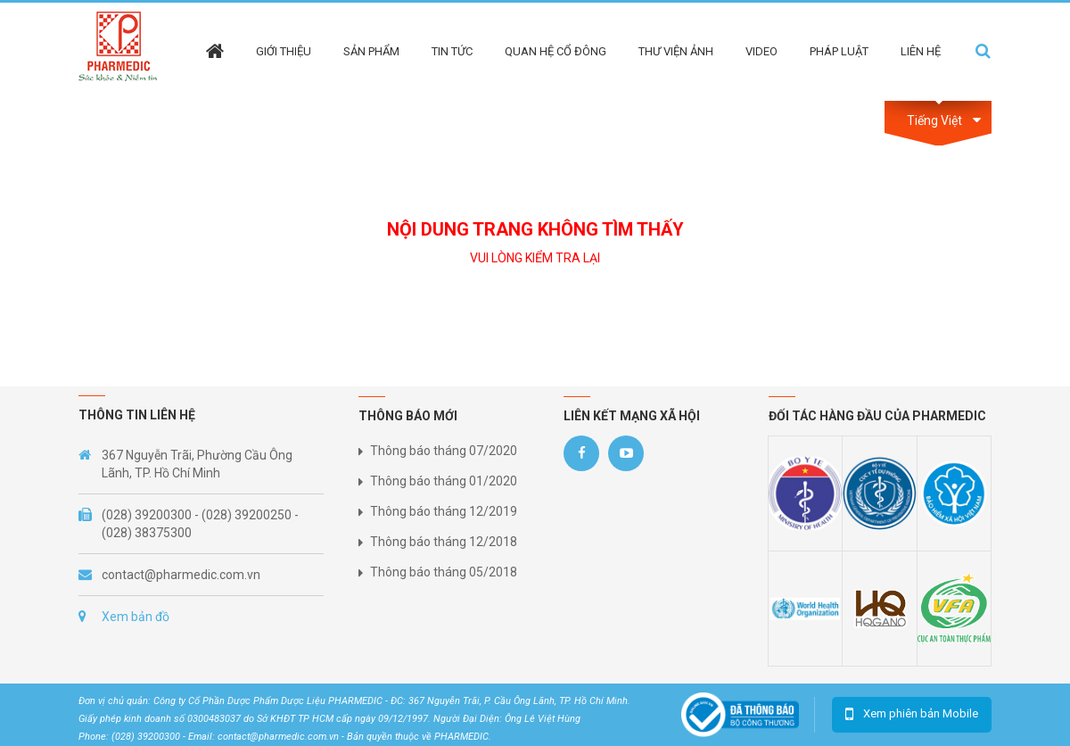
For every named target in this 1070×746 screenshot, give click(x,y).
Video (761, 51)
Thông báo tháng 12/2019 (443, 511)
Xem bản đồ (135, 616)
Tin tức (452, 51)
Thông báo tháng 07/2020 (443, 450)
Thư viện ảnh (675, 51)
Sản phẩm (371, 51)
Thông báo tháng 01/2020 (443, 481)
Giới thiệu (283, 51)
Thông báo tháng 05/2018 (443, 572)
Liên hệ (921, 51)
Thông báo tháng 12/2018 (443, 542)
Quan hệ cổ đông (555, 51)
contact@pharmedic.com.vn (181, 575)
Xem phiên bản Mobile (920, 713)
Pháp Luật (839, 51)
